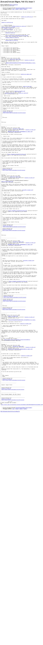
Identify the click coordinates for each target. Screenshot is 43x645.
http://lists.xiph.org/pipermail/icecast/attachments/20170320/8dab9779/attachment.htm (21, 483)
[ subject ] (21, 9)
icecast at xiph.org (8, 32)
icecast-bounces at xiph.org (19, 29)
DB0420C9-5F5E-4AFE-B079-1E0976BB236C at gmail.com (20, 155)
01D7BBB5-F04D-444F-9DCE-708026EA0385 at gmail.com (20, 291)
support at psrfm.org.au (27, 17)
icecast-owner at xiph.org (11, 46)
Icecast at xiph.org (7, 131)
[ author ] (25, 9)
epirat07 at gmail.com (18, 152)
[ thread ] (17, 9)
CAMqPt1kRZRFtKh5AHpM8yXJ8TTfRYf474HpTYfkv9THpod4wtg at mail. (21, 73)
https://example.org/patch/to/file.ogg (16, 182)
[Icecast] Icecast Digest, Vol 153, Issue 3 (24, 7)
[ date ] (13, 9)
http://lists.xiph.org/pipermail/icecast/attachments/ (17, 405)
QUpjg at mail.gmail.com (7, 215)
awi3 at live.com (27, 101)
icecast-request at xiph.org (8, 30)
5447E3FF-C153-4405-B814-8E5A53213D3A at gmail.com (20, 416)
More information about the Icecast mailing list (10, 490)
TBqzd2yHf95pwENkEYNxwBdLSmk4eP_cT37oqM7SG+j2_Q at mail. (22, 381)
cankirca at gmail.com (15, 68)
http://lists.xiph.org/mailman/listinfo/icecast (16, 40)
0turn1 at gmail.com (13, 4)
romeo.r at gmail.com (13, 377)
